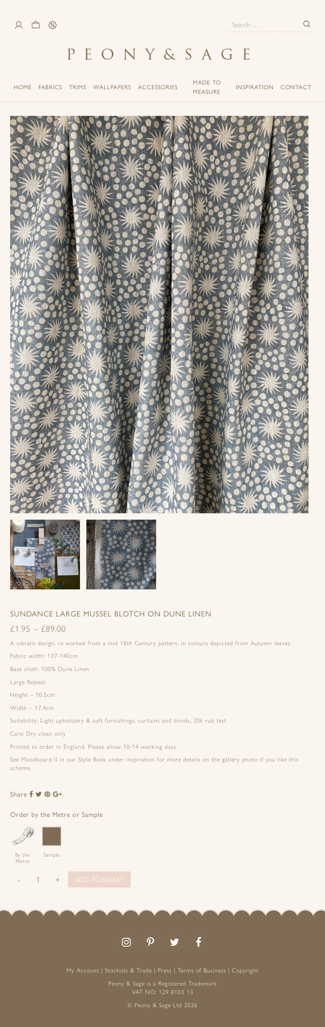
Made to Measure (207, 87)
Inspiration (255, 86)
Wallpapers (112, 86)
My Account (82, 970)
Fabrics (50, 86)
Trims (77, 86)
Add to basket (99, 879)
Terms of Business (202, 970)
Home (23, 86)
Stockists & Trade (128, 970)
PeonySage (162, 54)
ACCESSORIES (158, 86)
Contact (296, 86)
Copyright (245, 970)
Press (165, 970)
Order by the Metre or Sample (56, 814)
